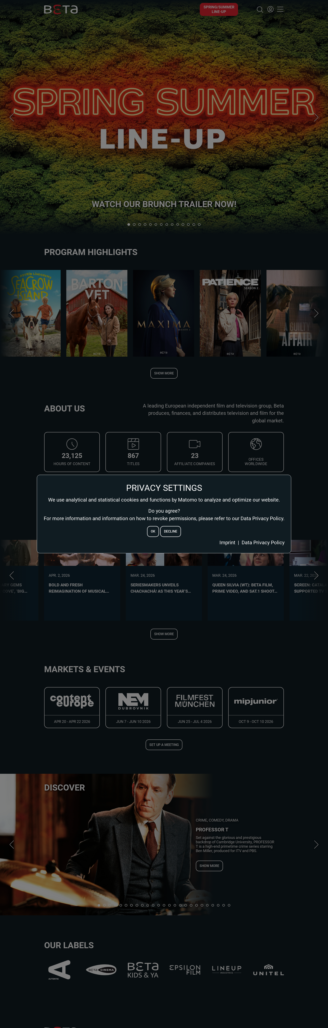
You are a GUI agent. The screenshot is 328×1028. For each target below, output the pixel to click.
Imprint (227, 543)
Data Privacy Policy (263, 543)
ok (153, 531)
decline (170, 531)
